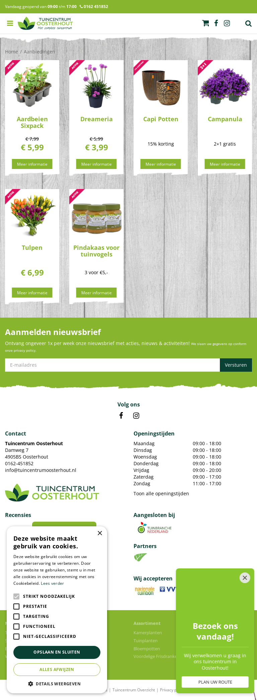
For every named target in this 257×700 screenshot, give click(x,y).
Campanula (225, 119)
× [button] (99, 533)
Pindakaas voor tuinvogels (96, 250)
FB (121, 416)
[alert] (57, 609)
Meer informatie (32, 164)
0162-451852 (19, 463)
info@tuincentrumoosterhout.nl (40, 470)
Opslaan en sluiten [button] (56, 652)
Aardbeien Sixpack (32, 122)
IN (136, 416)
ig (227, 23)
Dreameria (96, 119)
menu (10, 23)
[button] (56, 683)
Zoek (249, 23)
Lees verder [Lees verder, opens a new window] (52, 583)
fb (216, 23)
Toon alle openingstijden (161, 493)
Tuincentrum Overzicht (133, 690)
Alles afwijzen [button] (56, 669)
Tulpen (32, 247)
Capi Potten (160, 119)
